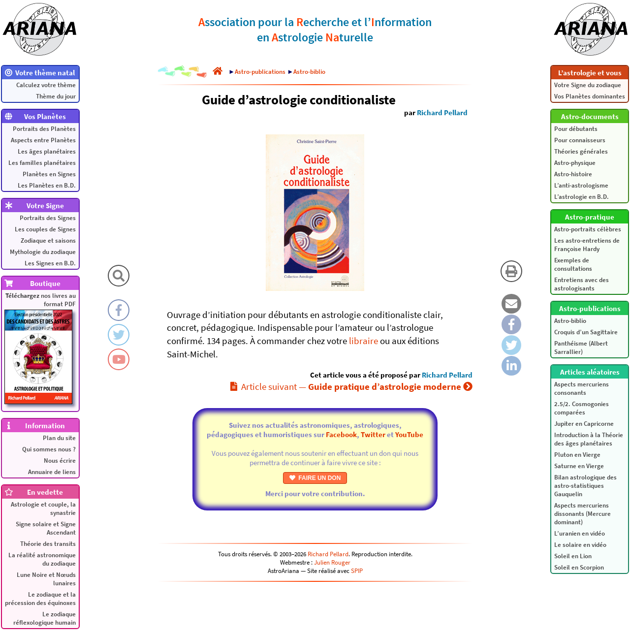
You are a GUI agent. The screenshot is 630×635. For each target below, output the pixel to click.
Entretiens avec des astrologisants (581, 284)
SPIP (357, 571)
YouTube (409, 434)
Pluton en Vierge (577, 454)
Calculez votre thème (46, 85)
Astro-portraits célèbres (587, 229)
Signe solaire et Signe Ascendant (46, 528)
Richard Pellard (442, 112)
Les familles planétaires (42, 163)
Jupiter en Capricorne (584, 423)
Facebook (341, 434)
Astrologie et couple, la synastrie (43, 508)
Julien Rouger (332, 562)
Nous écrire (60, 460)
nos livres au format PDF (40, 347)
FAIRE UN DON (315, 478)
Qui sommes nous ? (49, 449)
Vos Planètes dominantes (589, 96)
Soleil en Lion (573, 556)
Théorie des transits (48, 544)
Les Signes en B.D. (50, 263)
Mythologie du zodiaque (43, 252)
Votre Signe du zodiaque (587, 85)
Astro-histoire (573, 174)
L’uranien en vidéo (579, 533)
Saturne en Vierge (579, 466)
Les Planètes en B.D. (47, 185)
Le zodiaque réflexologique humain (44, 618)
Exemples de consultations (573, 264)
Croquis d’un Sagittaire (586, 332)
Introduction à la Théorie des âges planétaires (588, 439)
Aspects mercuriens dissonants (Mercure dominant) (582, 513)
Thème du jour (56, 96)
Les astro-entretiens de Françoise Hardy (587, 244)
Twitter (373, 434)
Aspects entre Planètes (43, 140)
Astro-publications (260, 71)
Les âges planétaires (47, 151)
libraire (363, 341)
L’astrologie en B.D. (581, 196)
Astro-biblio (570, 321)
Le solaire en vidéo (580, 544)
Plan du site (59, 438)
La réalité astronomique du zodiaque (42, 559)
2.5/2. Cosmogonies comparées (581, 408)
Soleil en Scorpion (579, 567)
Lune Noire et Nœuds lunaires (46, 579)
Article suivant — (351, 386)
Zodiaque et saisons (48, 240)
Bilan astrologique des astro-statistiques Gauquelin (585, 485)
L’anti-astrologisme (581, 185)
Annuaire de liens (52, 472)
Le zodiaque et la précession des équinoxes (40, 598)
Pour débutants (576, 129)
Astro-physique (575, 163)
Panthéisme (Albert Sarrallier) (581, 347)
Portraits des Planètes (44, 129)
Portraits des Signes (48, 218)
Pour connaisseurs (579, 140)
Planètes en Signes (49, 174)
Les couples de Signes (45, 229)
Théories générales (581, 151)
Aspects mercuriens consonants (581, 388)
